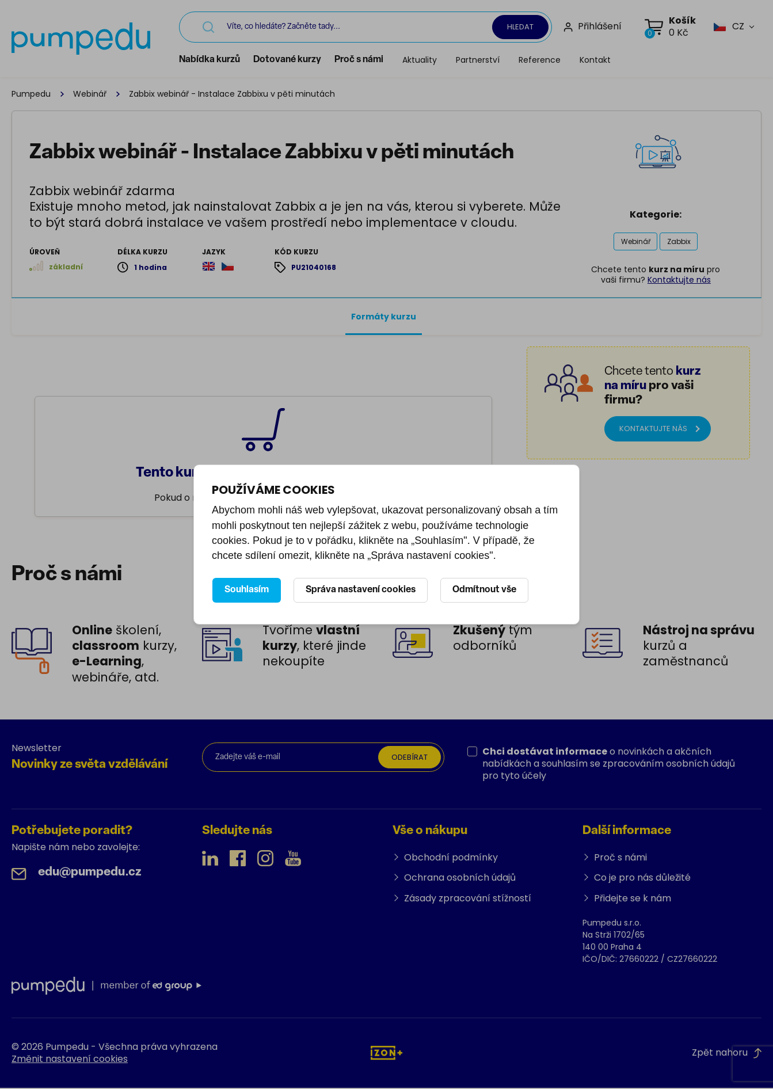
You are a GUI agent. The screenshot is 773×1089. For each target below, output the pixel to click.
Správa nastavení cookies (361, 590)
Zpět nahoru (726, 1053)
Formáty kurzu (383, 317)
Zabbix (679, 241)
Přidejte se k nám (632, 899)
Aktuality (425, 60)
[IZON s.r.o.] (386, 1053)
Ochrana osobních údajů (460, 878)
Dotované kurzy (292, 59)
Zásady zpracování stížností (467, 899)
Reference (545, 60)
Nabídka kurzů (214, 59)
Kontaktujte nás (679, 281)
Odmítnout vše (484, 590)
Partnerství (483, 60)
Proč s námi (364, 59)
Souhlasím (246, 590)
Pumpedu (31, 94)
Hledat (520, 26)
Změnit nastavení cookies (70, 1060)
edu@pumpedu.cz (90, 873)
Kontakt (600, 60)
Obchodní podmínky (451, 858)
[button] (728, 27)
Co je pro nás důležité (642, 878)
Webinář (89, 94)
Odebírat (408, 758)
